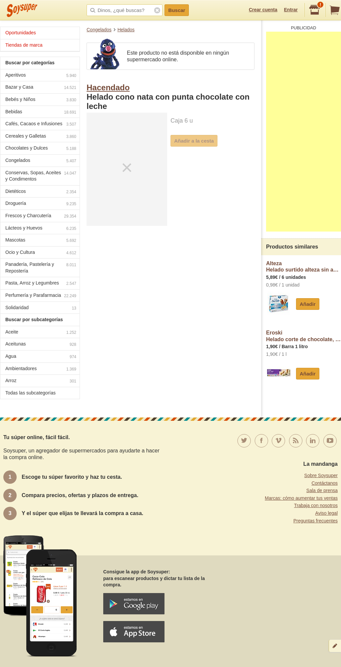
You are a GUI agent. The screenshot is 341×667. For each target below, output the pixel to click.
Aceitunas (40, 344)
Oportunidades (20, 32)
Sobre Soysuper (321, 475)
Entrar (291, 9)
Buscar (176, 10)
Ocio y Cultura (40, 253)
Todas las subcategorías (30, 392)
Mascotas (40, 240)
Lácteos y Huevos (40, 228)
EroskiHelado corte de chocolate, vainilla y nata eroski (303, 336)
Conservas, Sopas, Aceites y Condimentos (40, 176)
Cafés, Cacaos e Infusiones (40, 124)
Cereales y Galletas (40, 136)
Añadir (308, 304)
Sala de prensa (322, 490)
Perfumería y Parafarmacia (40, 296)
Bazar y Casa (40, 87)
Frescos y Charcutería (40, 216)
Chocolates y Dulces (40, 148)
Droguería (40, 204)
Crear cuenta (263, 9)
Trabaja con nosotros (316, 505)
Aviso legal (326, 513)
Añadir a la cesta (194, 141)
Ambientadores (40, 369)
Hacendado (108, 87)
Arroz (40, 381)
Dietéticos (40, 192)
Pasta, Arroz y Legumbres (40, 283)
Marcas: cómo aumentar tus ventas (301, 498)
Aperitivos (40, 75)
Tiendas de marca (24, 45)
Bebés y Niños (40, 100)
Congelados (99, 29)
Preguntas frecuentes (315, 520)
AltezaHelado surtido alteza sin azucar (303, 267)
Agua (40, 356)
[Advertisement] (303, 132)
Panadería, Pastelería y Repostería (40, 268)
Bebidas (40, 112)
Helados (126, 29)
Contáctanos (324, 483)
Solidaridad (40, 308)
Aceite (40, 332)
